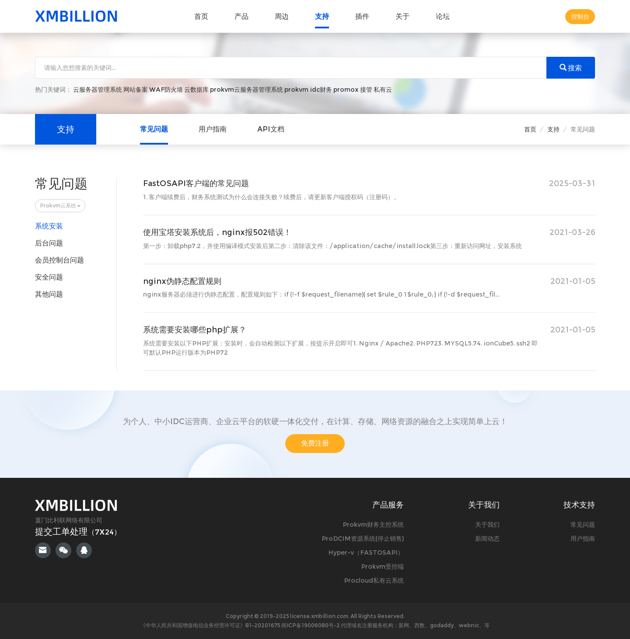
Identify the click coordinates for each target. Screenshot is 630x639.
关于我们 (487, 524)
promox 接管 (352, 89)
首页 (201, 16)
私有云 (383, 89)
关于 (403, 16)
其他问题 (49, 294)
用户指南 (213, 129)
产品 (241, 16)
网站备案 (135, 89)
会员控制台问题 (59, 260)
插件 (362, 16)
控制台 (580, 17)
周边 (282, 16)
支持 (322, 16)
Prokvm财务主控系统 (373, 524)
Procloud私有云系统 (374, 580)
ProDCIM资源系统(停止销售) (363, 538)
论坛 (443, 16)
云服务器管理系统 (97, 89)
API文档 (270, 129)
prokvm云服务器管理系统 (246, 89)
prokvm (296, 89)
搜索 (571, 68)
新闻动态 (487, 538)
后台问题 (49, 243)
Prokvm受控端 (382, 566)
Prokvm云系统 (60, 205)
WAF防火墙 (166, 89)
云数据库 (196, 89)
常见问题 (154, 129)
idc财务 (321, 89)
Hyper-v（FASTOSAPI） (366, 552)
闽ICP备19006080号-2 (311, 625)
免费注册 (315, 443)
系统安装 (49, 226)
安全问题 (49, 277)
